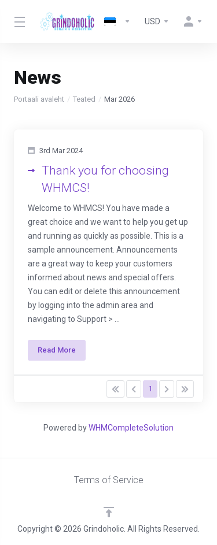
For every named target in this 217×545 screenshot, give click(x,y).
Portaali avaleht (39, 99)
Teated (84, 99)
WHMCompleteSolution (131, 427)
